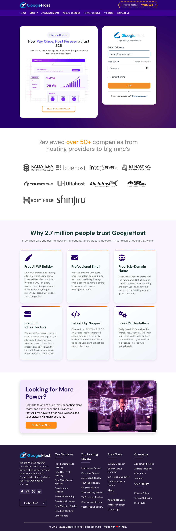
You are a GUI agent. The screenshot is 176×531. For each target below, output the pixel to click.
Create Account (139, 96)
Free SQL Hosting (64, 510)
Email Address (116, 47)
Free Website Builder (66, 506)
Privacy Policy (141, 493)
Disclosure (140, 502)
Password (113, 61)
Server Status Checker (115, 470)
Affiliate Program (116, 504)
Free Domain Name (65, 501)
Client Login (114, 509)
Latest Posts (61, 515)
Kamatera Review (90, 473)
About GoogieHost (144, 463)
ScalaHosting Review (92, 506)
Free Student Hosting (62, 490)
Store (33, 12)
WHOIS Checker (116, 463)
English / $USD (31, 503)
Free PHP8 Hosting (64, 496)
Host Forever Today (58, 108)
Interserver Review (91, 468)
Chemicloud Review (91, 502)
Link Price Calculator (119, 476)
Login (129, 85)
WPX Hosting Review (92, 492)
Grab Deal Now (41, 425)
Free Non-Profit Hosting (63, 474)
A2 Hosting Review (91, 477)
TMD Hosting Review (92, 497)
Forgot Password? (142, 61)
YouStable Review (90, 482)
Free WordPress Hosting (63, 482)
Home (23, 12)
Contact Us (140, 473)
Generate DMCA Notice (116, 483)
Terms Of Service (143, 498)
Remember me (116, 76)
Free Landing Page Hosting (64, 465)
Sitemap (138, 478)
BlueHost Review (90, 487)
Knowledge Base (116, 499)
